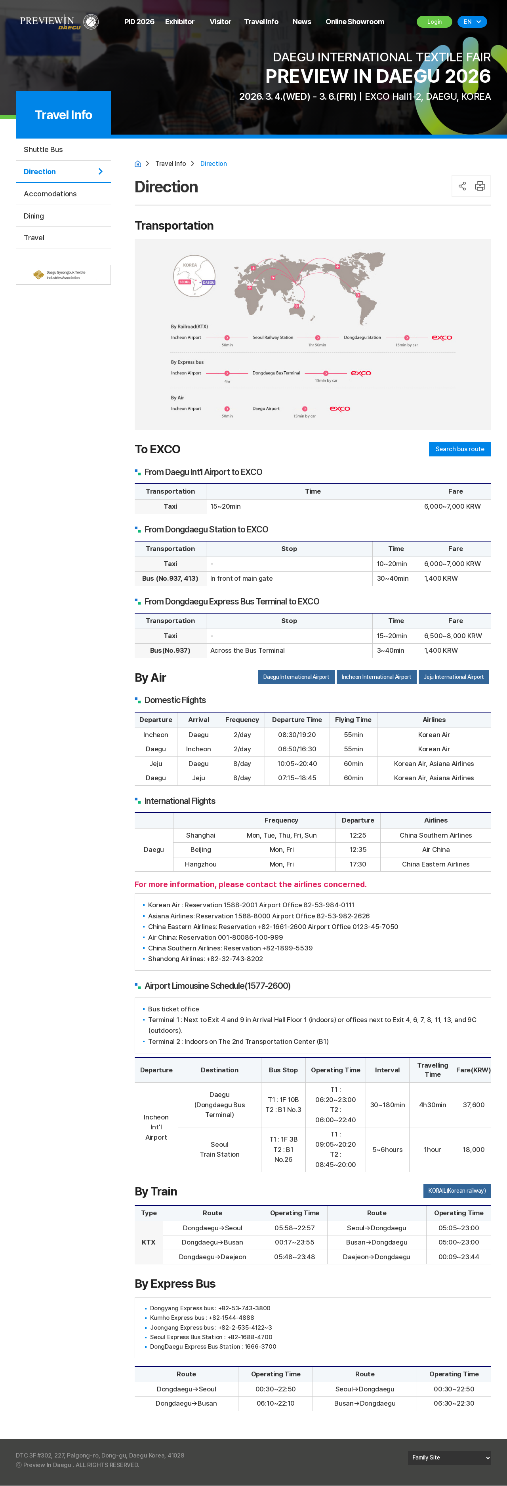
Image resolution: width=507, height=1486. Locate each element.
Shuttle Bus (43, 149)
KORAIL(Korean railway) (457, 1191)
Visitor (220, 21)
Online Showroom (355, 21)
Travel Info (261, 21)
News (302, 21)
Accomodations (50, 193)
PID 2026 (139, 21)
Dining (34, 215)
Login (434, 21)
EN (468, 21)
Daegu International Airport (296, 677)
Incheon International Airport (377, 677)
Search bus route (457, 450)
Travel (34, 237)
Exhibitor (179, 21)
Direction (40, 171)
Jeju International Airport (454, 677)
